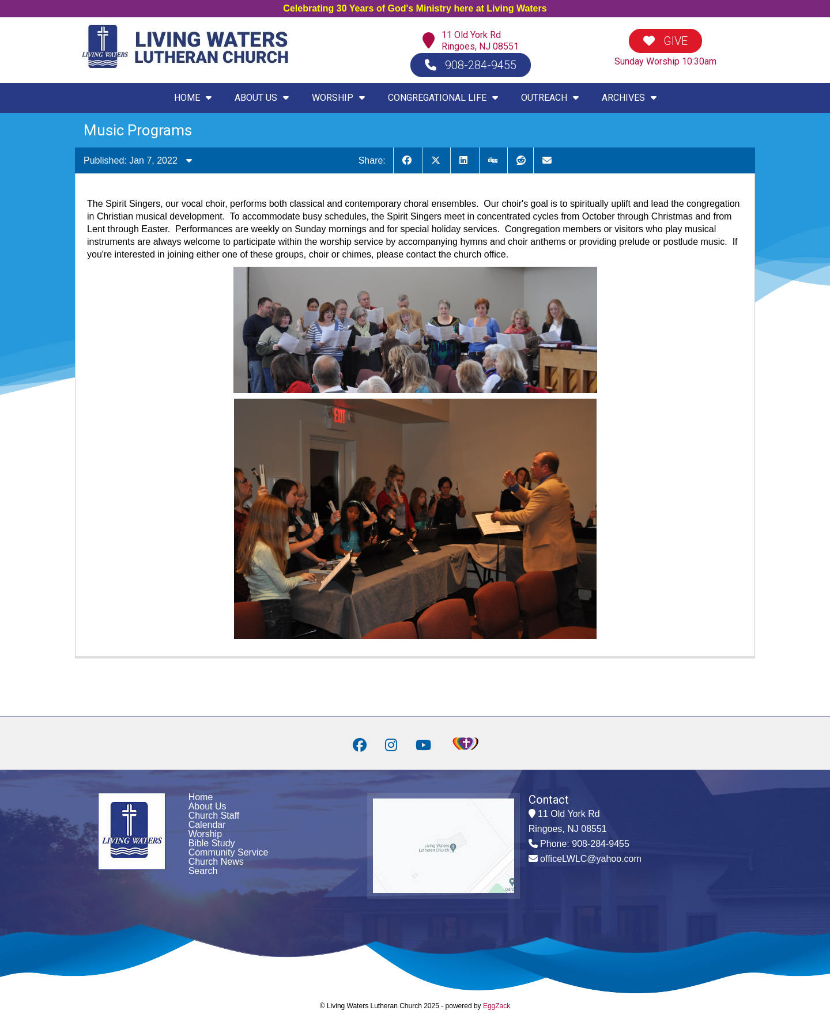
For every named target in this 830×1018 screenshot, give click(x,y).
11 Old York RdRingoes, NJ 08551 (480, 40)
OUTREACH (550, 97)
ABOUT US (262, 97)
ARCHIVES (629, 97)
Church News (216, 861)
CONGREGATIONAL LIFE (443, 97)
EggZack (496, 1006)
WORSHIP (338, 97)
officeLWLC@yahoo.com (591, 859)
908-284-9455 (470, 65)
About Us (207, 806)
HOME (193, 97)
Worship (205, 834)
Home (200, 797)
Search (203, 871)
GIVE (665, 41)
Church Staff (214, 815)
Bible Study (211, 843)
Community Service (228, 852)
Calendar (207, 825)
